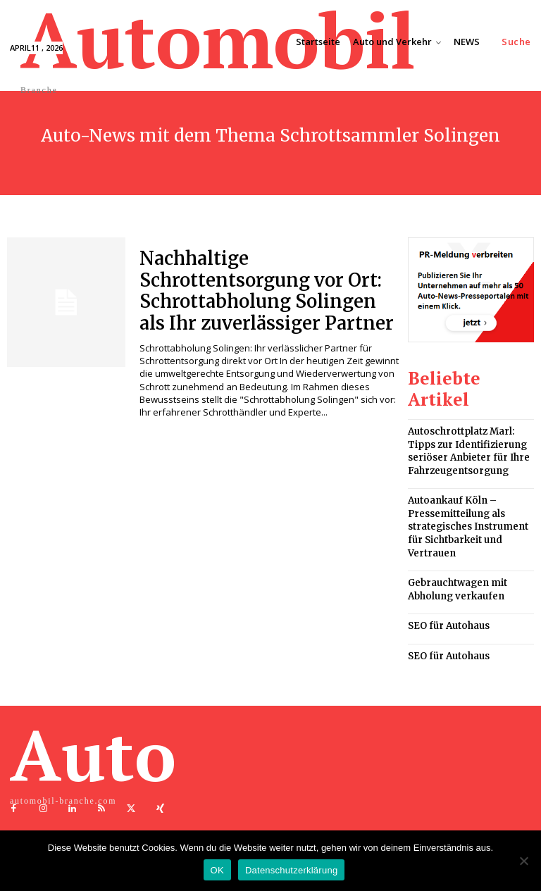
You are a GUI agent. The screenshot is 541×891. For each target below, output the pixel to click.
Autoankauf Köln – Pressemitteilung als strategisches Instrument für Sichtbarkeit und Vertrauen (464, 517)
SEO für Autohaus (446, 610)
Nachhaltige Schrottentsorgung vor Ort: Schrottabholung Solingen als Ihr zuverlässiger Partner (265, 288)
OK (217, 870)
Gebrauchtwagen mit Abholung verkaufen (455, 575)
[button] (516, 42)
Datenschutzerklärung (291, 870)
